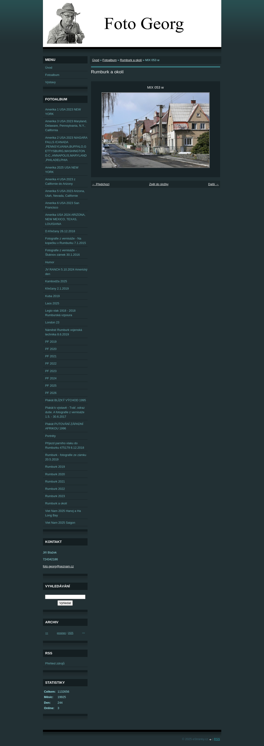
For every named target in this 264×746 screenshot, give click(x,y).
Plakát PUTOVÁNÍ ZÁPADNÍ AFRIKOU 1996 (64, 426)
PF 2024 (51, 378)
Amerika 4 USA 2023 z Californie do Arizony (60, 181)
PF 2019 (51, 341)
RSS (217, 739)
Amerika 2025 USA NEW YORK (62, 170)
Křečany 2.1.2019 (57, 288)
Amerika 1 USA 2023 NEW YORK (63, 112)
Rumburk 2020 (55, 474)
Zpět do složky (158, 184)
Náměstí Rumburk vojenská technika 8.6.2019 (63, 332)
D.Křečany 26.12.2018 (60, 231)
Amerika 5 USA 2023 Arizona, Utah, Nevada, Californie (65, 193)
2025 (70, 633)
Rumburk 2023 (55, 496)
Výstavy (50, 82)
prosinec (61, 633)
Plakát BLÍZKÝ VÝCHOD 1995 (65, 400)
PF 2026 (51, 393)
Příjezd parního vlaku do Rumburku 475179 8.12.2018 (64, 445)
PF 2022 (51, 363)
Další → (213, 184)
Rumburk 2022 (55, 489)
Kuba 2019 (52, 296)
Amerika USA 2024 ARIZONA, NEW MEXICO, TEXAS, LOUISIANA (65, 219)
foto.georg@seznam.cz (58, 566)
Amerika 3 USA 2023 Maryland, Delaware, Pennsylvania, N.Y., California (66, 125)
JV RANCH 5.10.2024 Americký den (66, 272)
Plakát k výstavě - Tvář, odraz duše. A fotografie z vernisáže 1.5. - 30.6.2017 (65, 412)
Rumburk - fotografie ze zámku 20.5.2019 (65, 457)
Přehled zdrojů (55, 663)
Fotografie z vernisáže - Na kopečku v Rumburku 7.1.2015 (65, 241)
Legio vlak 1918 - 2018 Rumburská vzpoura (60, 313)
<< (46, 633)
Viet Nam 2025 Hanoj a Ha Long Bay (63, 513)
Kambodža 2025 (56, 281)
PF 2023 (51, 371)
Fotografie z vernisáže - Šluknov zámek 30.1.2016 (62, 252)
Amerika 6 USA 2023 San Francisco (62, 205)
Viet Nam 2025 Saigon (60, 522)
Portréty (50, 436)
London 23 (52, 322)
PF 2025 (51, 385)
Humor (49, 262)
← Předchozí (101, 184)
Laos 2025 (52, 303)
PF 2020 (51, 349)
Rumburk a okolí (131, 60)
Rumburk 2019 (55, 466)
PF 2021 (51, 356)
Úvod (95, 60)
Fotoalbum (110, 60)
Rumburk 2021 (55, 481)
